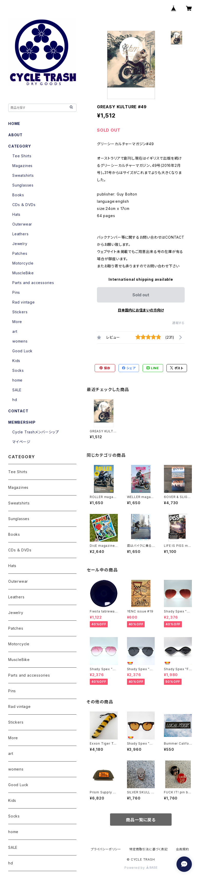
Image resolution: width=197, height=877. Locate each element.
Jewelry (19, 243)
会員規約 (182, 849)
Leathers (20, 234)
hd (14, 399)
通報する (178, 323)
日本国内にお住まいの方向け (141, 310)
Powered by (140, 868)
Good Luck (22, 351)
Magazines (22, 165)
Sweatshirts (23, 175)
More (17, 321)
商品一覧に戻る (141, 819)
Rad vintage (23, 302)
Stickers (19, 312)
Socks (18, 370)
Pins (16, 292)
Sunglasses (23, 185)
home (17, 380)
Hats (16, 214)
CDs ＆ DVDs (24, 204)
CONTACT (18, 411)
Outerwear (22, 224)
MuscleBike (23, 273)
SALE (17, 390)
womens (20, 341)
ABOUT (15, 135)
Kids (16, 360)
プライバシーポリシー (106, 849)
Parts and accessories (33, 282)
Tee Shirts (22, 156)
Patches (19, 253)
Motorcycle (23, 263)
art (14, 331)
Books (18, 195)
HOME (14, 123)
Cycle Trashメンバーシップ (35, 432)
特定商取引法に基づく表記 (148, 849)
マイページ (21, 442)
